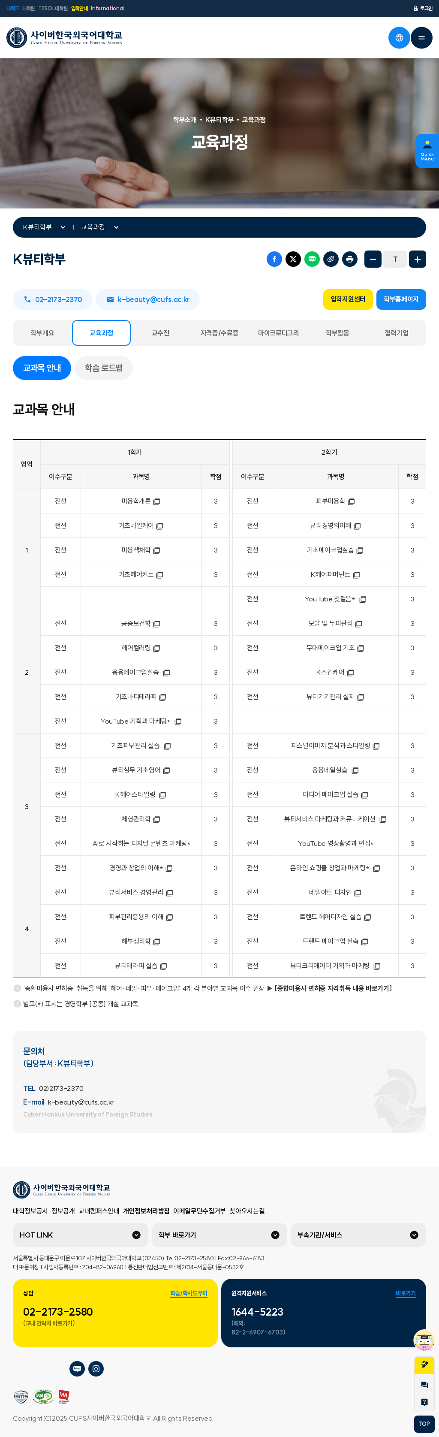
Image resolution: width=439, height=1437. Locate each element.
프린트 (350, 259)
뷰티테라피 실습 (141, 965)
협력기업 (397, 333)
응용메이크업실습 (141, 672)
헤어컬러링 (141, 647)
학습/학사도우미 (188, 1293)
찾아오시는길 (247, 1211)
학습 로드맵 (104, 367)
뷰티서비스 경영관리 (141, 892)
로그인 (422, 8)
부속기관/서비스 (320, 1235)
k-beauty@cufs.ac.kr (147, 299)
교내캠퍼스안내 (99, 1211)
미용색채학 (141, 550)
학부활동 (337, 333)
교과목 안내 (47, 367)
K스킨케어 (335, 672)
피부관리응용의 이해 (141, 916)
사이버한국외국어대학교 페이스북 (58, 1369)
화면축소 (373, 259)
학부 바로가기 (177, 1235)
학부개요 (42, 333)
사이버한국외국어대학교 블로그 (77, 1369)
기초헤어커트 (141, 574)
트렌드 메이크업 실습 (336, 941)
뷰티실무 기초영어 (141, 770)
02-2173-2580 (58, 1311)
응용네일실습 (335, 770)
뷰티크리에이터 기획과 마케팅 (336, 965)
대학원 (28, 8)
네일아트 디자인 (335, 892)
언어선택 (399, 38)
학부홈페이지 (401, 299)
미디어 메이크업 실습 (336, 794)
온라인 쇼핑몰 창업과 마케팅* (335, 867)
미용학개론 (141, 501)
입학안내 (79, 8)
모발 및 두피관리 (336, 623)
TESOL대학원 (52, 8)
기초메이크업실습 (335, 550)
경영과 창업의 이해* (141, 867)
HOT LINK (36, 1235)
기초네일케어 (141, 525)
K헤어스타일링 (141, 794)
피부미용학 (335, 501)
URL (331, 259)
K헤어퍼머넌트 (336, 574)
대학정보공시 (30, 1211)
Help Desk (424, 1402)
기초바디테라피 (141, 696)
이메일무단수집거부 (199, 1211)
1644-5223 (257, 1311)
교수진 (160, 333)
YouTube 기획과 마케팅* (141, 721)
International (107, 8)
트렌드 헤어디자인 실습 (336, 916)
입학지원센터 (348, 299)
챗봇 (424, 1340)
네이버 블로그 (312, 259)
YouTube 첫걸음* (335, 599)
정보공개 (63, 1211)
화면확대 (417, 259)
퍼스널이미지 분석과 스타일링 (336, 745)
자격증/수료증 (220, 333)
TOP (424, 1424)
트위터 (293, 259)
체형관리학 (141, 819)
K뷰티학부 (37, 227)
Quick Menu (427, 156)
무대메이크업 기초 (336, 647)
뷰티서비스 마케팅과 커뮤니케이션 (335, 819)
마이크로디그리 (278, 333)
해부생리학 (141, 941)
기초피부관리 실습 (141, 745)
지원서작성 (424, 1364)
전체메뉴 (421, 38)
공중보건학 (141, 623)
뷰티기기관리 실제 (336, 696)
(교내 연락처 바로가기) (49, 1323)
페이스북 (274, 259)
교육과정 (93, 227)
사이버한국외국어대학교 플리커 (20, 1369)
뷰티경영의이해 (335, 525)
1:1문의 (424, 1385)
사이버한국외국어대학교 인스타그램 (96, 1369)
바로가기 (406, 1293)
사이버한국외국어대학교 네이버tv (39, 1369)
